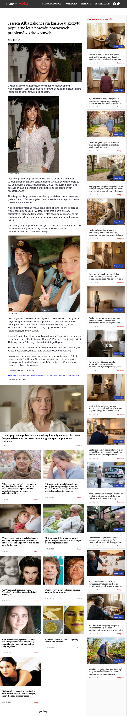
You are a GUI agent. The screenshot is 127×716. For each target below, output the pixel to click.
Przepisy (86, 4)
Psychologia (102, 4)
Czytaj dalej (42, 711)
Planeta (17, 4)
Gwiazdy (79, 445)
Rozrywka (71, 4)
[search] (118, 3)
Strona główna (51, 4)
